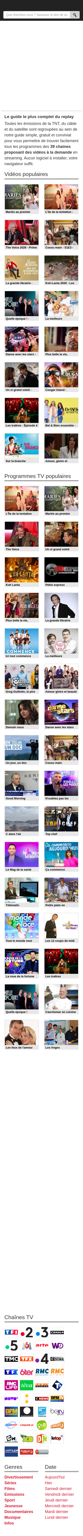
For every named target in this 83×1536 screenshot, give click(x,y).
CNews (42, 1398)
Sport (9, 1500)
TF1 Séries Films (11, 1372)
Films (9, 1488)
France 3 (42, 1332)
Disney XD (26, 1438)
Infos (9, 1523)
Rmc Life (11, 1385)
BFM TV (57, 1398)
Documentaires (18, 1511)
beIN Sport (57, 1411)
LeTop (57, 1438)
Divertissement (18, 1477)
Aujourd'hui (55, 1477)
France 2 (26, 1332)
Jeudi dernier (56, 1500)
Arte (42, 1345)
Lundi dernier (56, 1517)
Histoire (42, 1451)
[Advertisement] (41, 65)
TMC (11, 1358)
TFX (26, 1358)
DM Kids (42, 1438)
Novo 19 (11, 1398)
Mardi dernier (56, 1511)
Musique (12, 1517)
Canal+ (57, 1332)
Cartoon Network (11, 1438)
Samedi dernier (58, 1488)
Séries (10, 1483)
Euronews (26, 1411)
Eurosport (11, 1425)
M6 (26, 1345)
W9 (57, 1345)
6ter (26, 1372)
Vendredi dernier (59, 1494)
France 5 (11, 1345)
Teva (26, 1385)
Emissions (14, 1494)
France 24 (42, 1411)
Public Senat (26, 1451)
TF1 (11, 1332)
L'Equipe (26, 1425)
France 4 (42, 1358)
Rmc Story (57, 1372)
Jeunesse (13, 1506)
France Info (26, 1398)
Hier (48, 1483)
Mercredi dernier (59, 1506)
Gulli (42, 1425)
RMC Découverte (42, 1372)
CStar (57, 1358)
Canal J (57, 1425)
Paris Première (42, 1385)
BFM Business (11, 1411)
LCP (11, 1451)
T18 (57, 1385)
